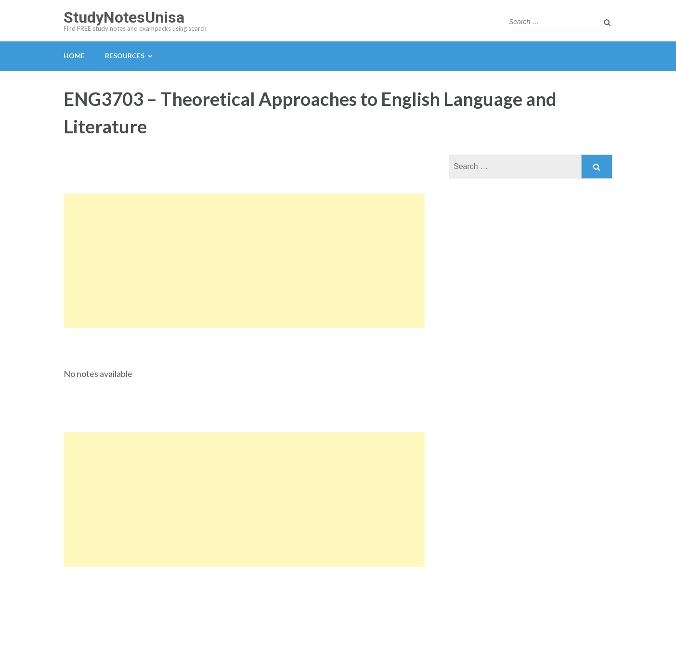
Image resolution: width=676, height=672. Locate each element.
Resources (124, 56)
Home (74, 56)
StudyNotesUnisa (124, 17)
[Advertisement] (244, 261)
